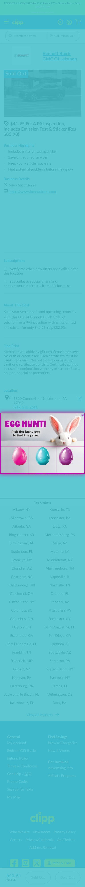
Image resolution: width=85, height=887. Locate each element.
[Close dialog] (82, 415)
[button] (70, 460)
